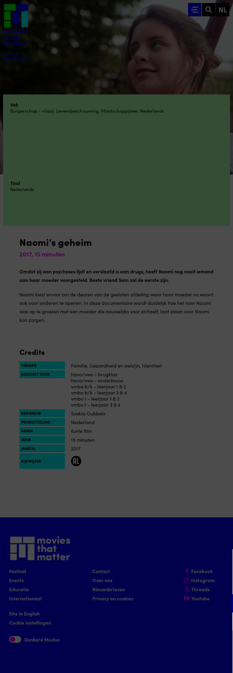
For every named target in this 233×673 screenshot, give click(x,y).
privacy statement (157, 583)
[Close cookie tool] (223, 560)
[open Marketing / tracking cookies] (223, 622)
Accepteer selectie (181, 662)
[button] (175, 603)
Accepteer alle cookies (181, 644)
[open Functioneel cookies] (223, 604)
